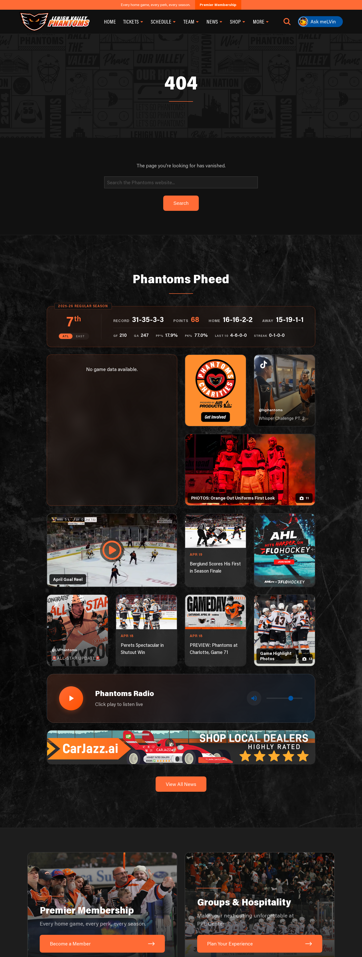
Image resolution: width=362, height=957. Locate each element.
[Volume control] (284, 696)
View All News (181, 781)
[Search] (181, 182)
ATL (66, 336)
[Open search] (287, 22)
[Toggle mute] (254, 696)
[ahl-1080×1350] (284, 549)
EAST (80, 336)
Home (110, 21)
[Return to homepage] (54, 21)
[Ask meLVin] (320, 21)
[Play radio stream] (70, 697)
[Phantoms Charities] (215, 390)
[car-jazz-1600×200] (181, 744)
